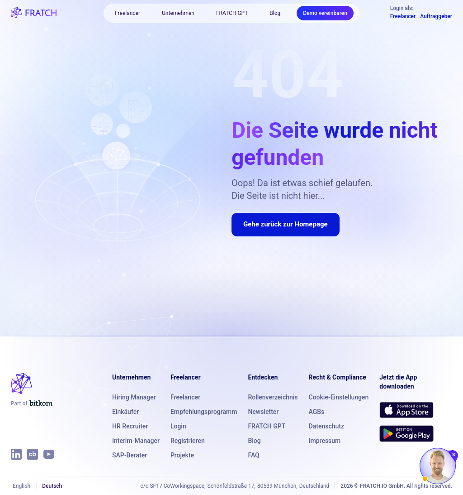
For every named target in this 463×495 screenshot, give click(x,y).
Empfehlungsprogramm (203, 411)
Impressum (325, 440)
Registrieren (187, 440)
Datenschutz (326, 426)
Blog (274, 13)
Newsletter (263, 411)
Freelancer (127, 13)
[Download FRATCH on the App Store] (406, 410)
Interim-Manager (136, 440)
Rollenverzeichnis (273, 397)
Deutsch (52, 486)
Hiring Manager (134, 397)
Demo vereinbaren (325, 13)
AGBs (317, 411)
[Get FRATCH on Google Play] (406, 433)
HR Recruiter (130, 426)
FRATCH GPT (232, 13)
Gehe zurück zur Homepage (285, 224)
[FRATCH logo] (34, 12)
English (21, 486)
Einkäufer (125, 411)
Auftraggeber (436, 16)
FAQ (253, 455)
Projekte (182, 455)
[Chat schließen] (454, 455)
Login (178, 426)
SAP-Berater (129, 455)
